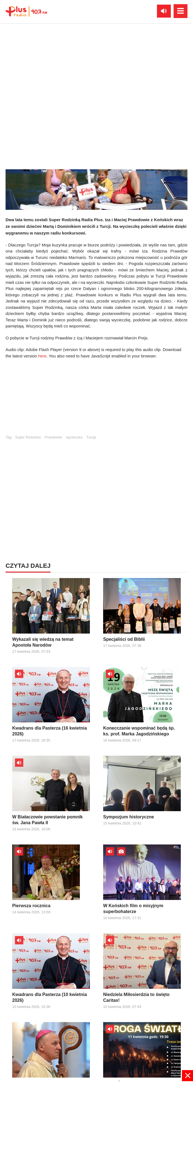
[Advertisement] (96, 399)
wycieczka (74, 437)
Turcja (91, 437)
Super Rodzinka (28, 437)
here (42, 356)
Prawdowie (53, 437)
